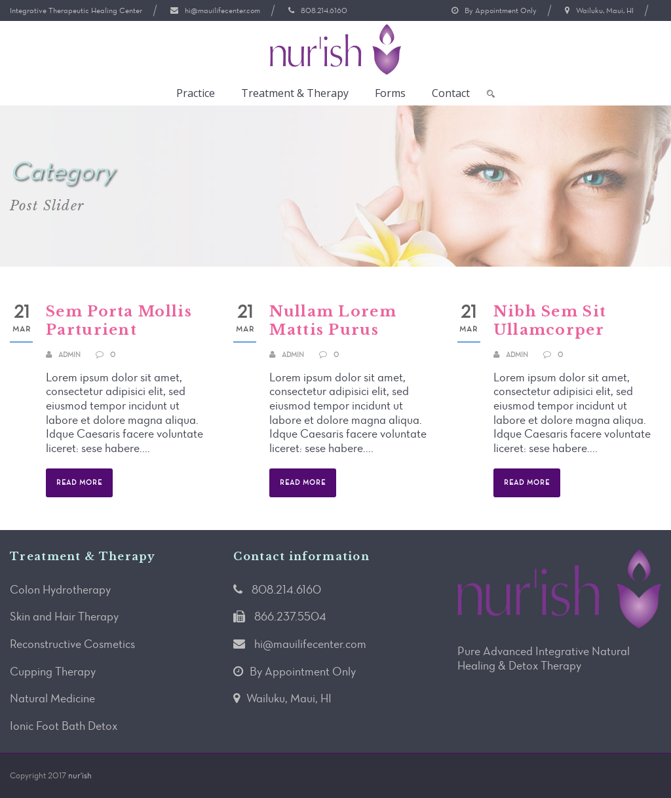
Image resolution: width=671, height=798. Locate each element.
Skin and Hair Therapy (64, 616)
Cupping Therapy (53, 671)
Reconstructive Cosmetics (72, 644)
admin (69, 355)
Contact (451, 93)
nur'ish (80, 775)
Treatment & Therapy (295, 93)
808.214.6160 (324, 10)
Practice (195, 93)
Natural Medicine (52, 698)
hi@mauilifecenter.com (222, 10)
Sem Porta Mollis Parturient (119, 321)
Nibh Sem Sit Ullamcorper (550, 321)
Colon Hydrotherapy (60, 589)
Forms (390, 93)
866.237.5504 (290, 616)
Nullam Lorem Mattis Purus (332, 321)
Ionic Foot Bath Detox (63, 726)
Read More (79, 482)
